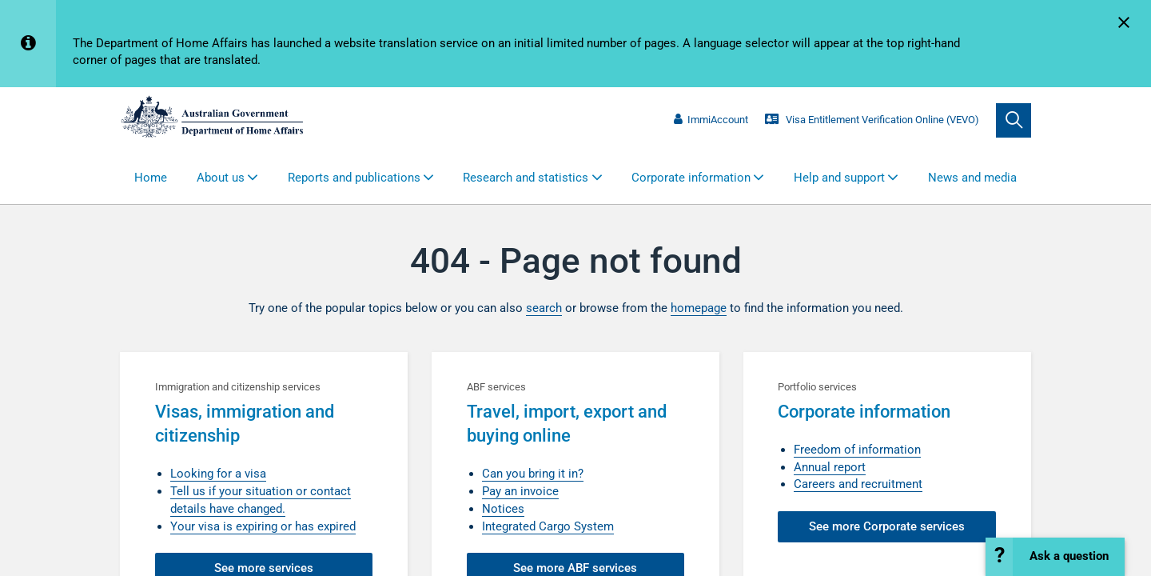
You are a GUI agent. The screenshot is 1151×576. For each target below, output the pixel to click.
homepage (699, 308)
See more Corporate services (887, 526)
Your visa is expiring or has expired (263, 526)
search (544, 308)
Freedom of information (857, 449)
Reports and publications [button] (354, 177)
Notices (503, 509)
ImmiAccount (710, 120)
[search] (1013, 120)
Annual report (830, 467)
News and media (972, 177)
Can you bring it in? (532, 473)
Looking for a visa (218, 473)
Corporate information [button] (691, 177)
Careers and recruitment (858, 484)
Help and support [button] (839, 177)
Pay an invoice (520, 491)
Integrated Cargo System (548, 526)
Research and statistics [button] (525, 177)
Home (150, 177)
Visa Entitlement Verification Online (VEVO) (871, 120)
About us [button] (221, 177)
